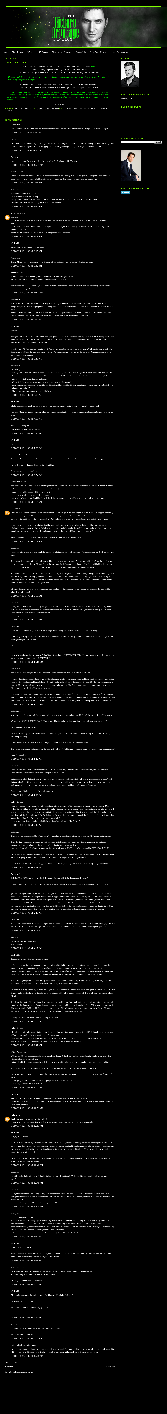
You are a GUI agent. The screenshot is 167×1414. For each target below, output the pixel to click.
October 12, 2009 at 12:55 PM (27, 1207)
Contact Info (81, 52)
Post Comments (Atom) (24, 1372)
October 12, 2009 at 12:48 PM (27, 1183)
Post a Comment (11, 1362)
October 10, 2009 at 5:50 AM (26, 207)
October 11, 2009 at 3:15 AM (26, 502)
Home (5, 52)
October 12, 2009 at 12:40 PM (27, 1165)
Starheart (14, 125)
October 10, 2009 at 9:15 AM (26, 251)
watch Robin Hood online (21, 1345)
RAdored (14, 509)
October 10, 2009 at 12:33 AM (27, 165)
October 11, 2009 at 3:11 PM (26, 931)
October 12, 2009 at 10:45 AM (27, 1087)
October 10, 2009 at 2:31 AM (26, 183)
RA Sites (30, 52)
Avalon (13, 139)
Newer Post (9, 1366)
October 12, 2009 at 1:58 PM (26, 1261)
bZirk (13, 243)
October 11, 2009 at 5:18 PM (26, 1021)
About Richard (17, 52)
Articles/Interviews (76, 108)
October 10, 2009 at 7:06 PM (26, 448)
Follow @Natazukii (128, 99)
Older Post (110, 1366)
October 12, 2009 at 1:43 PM (26, 1237)
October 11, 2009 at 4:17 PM (26, 948)
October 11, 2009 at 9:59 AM (26, 620)
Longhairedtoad (17, 455)
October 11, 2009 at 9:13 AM (26, 596)
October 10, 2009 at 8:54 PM (26, 475)
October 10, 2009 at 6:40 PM (26, 434)
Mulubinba (15, 172)
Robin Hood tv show (31, 1349)
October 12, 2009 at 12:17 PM (27, 1126)
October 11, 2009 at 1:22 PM (26, 759)
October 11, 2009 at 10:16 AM (27, 662)
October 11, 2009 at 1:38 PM (26, 795)
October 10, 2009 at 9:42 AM (26, 266)
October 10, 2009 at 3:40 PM (26, 359)
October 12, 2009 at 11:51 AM (27, 1108)
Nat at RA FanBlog (18, 426)
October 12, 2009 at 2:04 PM (26, 1284)
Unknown (15, 1115)
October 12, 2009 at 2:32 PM (26, 1317)
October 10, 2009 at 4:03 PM (26, 419)
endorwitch (15, 273)
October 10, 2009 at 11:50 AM (27, 293)
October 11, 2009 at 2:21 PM (26, 867)
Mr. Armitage (94, 108)
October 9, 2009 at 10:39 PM (26, 133)
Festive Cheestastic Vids (120, 52)
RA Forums (43, 52)
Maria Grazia (16, 213)
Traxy (13, 1324)
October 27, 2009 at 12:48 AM (27, 1356)
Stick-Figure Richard (98, 52)
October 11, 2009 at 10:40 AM (27, 704)
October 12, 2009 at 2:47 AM (26, 1045)
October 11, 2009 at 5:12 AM (26, 541)
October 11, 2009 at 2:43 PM (26, 913)
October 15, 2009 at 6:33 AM (26, 1338)
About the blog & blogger (62, 52)
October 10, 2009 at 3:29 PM (26, 320)
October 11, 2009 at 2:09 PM (26, 825)
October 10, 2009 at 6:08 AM (26, 237)
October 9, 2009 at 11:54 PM (26, 150)
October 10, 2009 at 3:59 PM (26, 395)
